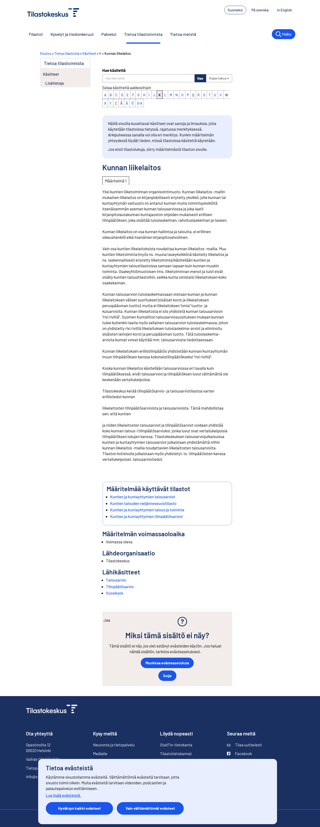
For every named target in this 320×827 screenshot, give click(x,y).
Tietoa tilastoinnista (143, 34)
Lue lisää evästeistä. (63, 795)
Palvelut (109, 34)
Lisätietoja (54, 83)
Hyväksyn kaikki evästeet (79, 808)
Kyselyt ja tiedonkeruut (72, 34)
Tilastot (35, 34)
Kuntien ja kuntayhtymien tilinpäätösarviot (146, 516)
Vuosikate (114, 593)
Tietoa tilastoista (66, 53)
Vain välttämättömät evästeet (150, 808)
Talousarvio (116, 580)
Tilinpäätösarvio (120, 586)
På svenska (260, 10)
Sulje (167, 675)
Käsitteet (89, 53)
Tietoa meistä (183, 34)
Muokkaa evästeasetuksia (167, 663)
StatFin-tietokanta (176, 744)
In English (284, 10)
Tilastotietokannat (176, 753)
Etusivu (45, 53)
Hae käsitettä (114, 70)
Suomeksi (235, 10)
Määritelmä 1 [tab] (116, 180)
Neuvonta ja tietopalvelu (114, 744)
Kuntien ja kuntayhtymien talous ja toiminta (147, 509)
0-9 (139, 103)
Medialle (100, 753)
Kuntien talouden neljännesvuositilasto (143, 503)
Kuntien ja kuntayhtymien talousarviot (142, 496)
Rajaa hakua (219, 78)
